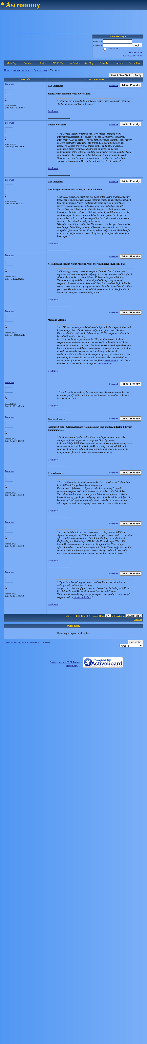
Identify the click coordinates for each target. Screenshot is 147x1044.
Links (42, 63)
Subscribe (135, 642)
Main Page (12, 63)
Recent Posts (135, 63)
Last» (95, 616)
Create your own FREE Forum (65, 662)
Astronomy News (21, 70)
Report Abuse (73, 665)
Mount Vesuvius (104, 363)
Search (27, 63)
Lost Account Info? (132, 55)
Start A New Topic (120, 75)
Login (137, 45)
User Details (73, 63)
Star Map (88, 63)
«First (69, 616)
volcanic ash (81, 532)
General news (40, 70)
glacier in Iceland (82, 597)
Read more (53, 111)
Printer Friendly (131, 85)
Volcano (138, 619)
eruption (80, 327)
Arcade (119, 63)
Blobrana (9, 84)
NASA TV (58, 63)
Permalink (113, 85)
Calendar (104, 63)
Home (7, 70)
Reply (137, 75)
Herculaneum (111, 360)
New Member (135, 52)
